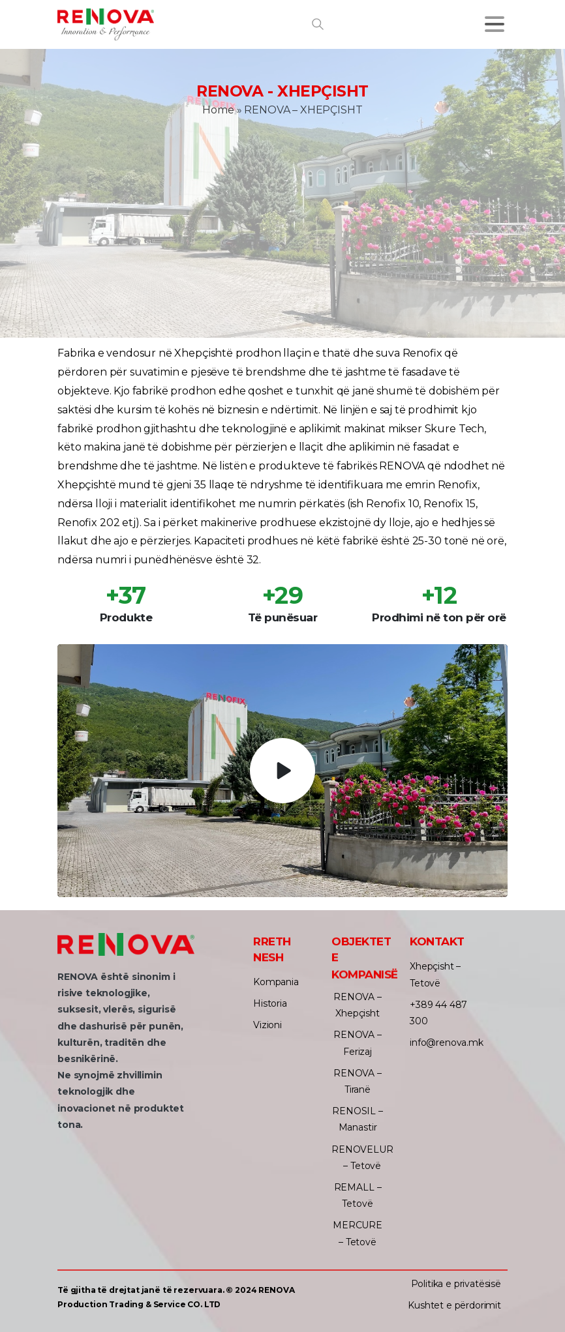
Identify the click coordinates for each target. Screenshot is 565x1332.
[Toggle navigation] (494, 24)
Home (218, 110)
